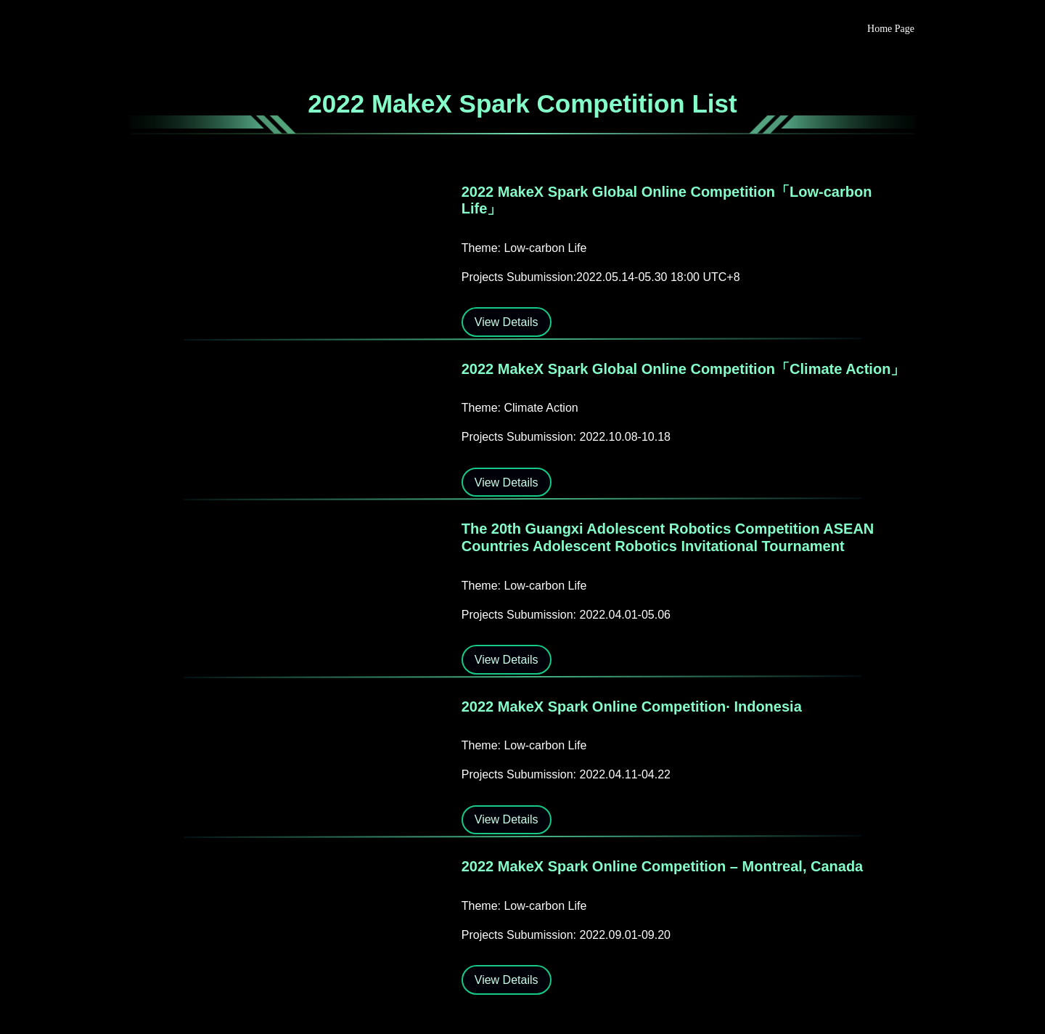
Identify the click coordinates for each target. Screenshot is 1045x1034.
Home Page (890, 29)
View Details (506, 322)
